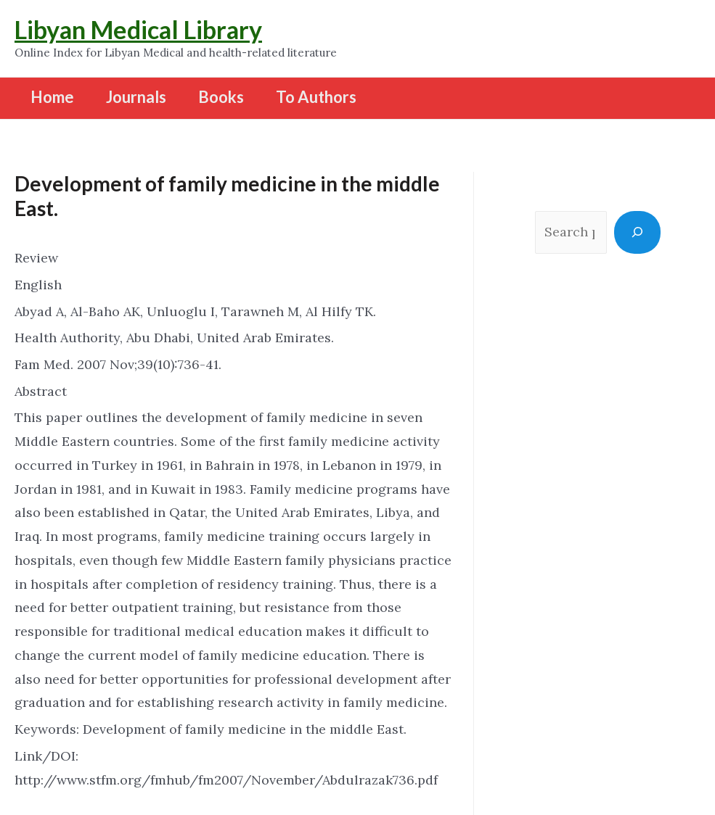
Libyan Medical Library (138, 29)
